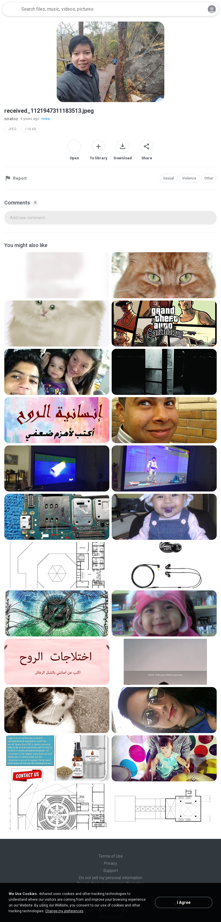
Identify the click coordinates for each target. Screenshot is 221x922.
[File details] (56, 275)
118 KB (30, 129)
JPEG (12, 129)
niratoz (11, 118)
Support (110, 870)
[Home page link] (11, 9)
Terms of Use (110, 856)
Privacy (110, 863)
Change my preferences (64, 911)
